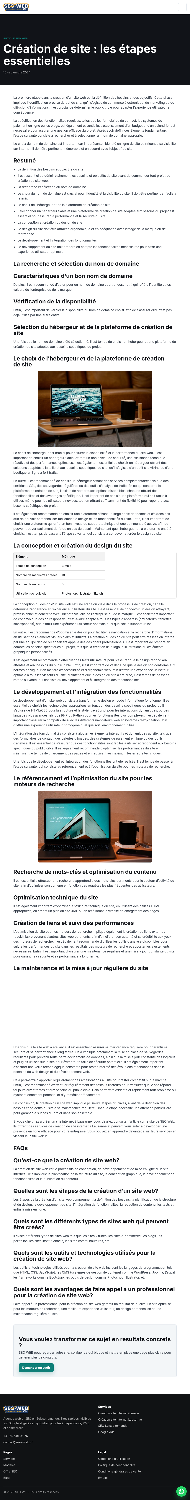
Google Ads (106, 1432)
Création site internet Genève (118, 1413)
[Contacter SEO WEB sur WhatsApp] (181, 1491)
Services (9, 1459)
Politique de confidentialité (116, 1465)
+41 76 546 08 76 (15, 1436)
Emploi (103, 1478)
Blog (6, 1478)
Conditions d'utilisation (114, 1459)
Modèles (9, 1465)
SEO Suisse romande (112, 1425)
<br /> (95, 1008)
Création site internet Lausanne (120, 1419)
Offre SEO (10, 1471)
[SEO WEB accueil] (16, 7)
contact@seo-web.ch (18, 1442)
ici (46, 1136)
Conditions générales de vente (119, 1471)
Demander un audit (36, 1367)
